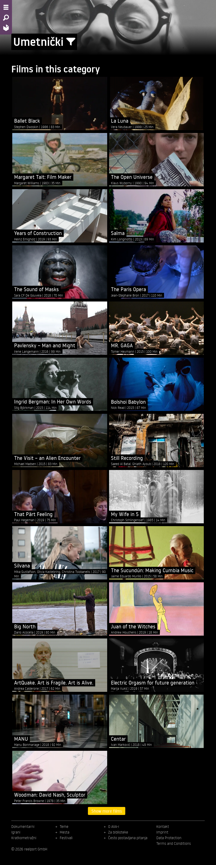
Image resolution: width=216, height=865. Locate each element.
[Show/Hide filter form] (70, 42)
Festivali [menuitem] (66, 837)
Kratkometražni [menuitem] (23, 837)
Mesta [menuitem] (64, 832)
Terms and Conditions (173, 843)
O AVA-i (113, 826)
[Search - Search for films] (6, 17)
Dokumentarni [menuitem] (23, 826)
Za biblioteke (118, 832)
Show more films (106, 811)
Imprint (162, 832)
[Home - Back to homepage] (6, 27)
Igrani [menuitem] (15, 832)
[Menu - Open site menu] (6, 7)
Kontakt (162, 826)
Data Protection (168, 837)
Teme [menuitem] (64, 826)
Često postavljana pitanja (127, 837)
